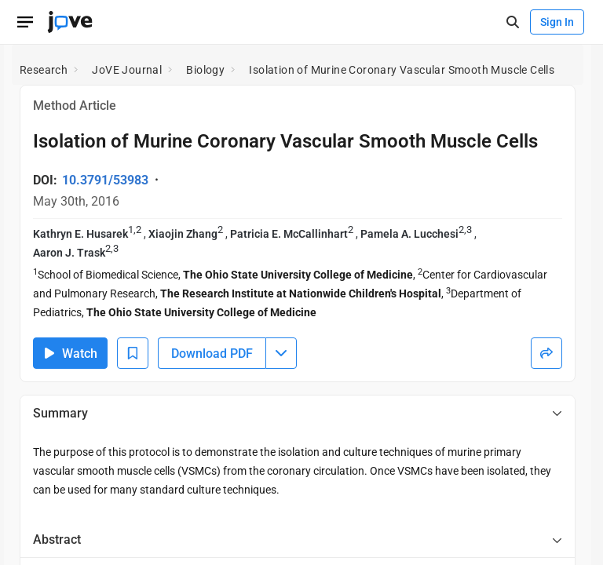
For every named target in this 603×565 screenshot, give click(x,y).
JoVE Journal (127, 70)
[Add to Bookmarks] (132, 353)
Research (44, 70)
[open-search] (512, 22)
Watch (70, 353)
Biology (205, 70)
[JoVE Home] (70, 22)
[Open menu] (25, 22)
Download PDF (212, 353)
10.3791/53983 (105, 180)
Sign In (557, 22)
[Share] (546, 353)
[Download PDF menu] (281, 353)
